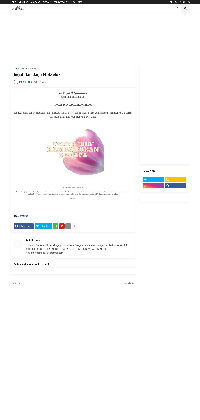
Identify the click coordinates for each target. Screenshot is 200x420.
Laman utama (21, 68)
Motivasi (34, 68)
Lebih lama (128, 283)
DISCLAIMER (76, 2)
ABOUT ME (23, 2)
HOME (13, 2)
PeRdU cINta (32, 240)
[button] (178, 8)
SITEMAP (47, 2)
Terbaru (16, 283)
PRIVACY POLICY (61, 2)
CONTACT (35, 2)
